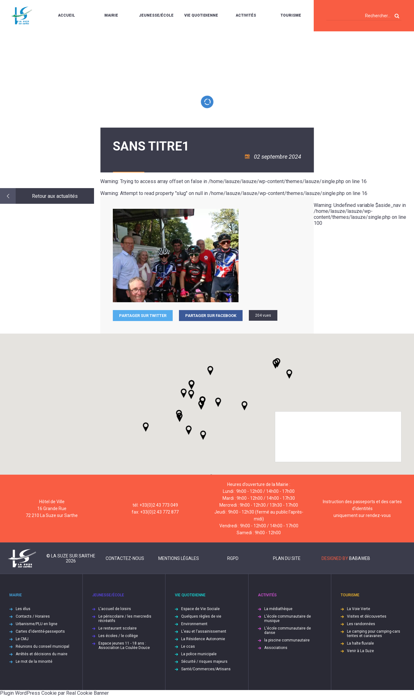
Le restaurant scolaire (117, 628)
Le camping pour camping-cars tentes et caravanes (373, 633)
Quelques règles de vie (201, 616)
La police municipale (199, 654)
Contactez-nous (125, 558)
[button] (218, 402)
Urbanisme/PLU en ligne (36, 624)
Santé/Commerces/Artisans (206, 669)
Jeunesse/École (156, 15)
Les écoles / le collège (118, 636)
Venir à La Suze (360, 651)
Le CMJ (22, 639)
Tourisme (290, 15)
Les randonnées (361, 624)
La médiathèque (278, 609)
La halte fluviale (360, 643)
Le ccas (188, 646)
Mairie (111, 15)
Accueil (66, 15)
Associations (275, 648)
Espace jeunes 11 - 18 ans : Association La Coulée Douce (124, 645)
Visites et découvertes (366, 616)
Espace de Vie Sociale (200, 609)
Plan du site (287, 558)
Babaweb (359, 558)
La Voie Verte (358, 609)
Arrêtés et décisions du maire (41, 654)
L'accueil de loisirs (114, 609)
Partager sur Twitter (142, 315)
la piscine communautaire (287, 640)
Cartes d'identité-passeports (40, 631)
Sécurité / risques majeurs (204, 661)
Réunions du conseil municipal (42, 646)
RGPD (232, 558)
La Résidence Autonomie (203, 639)
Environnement (194, 624)
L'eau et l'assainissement (203, 631)
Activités (246, 15)
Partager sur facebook (210, 315)
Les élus (23, 609)
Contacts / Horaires (33, 616)
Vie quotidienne (201, 15)
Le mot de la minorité (34, 661)
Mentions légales (178, 558)
